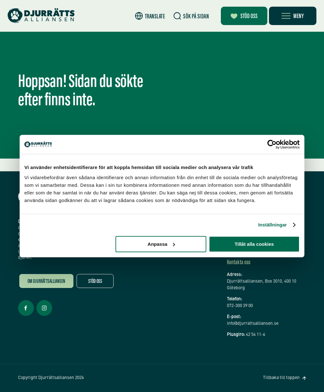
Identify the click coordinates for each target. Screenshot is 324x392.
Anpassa (161, 244)
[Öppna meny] (292, 16)
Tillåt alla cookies (254, 244)
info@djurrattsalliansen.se (252, 323)
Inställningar (272, 224)
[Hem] (41, 15)
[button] (150, 16)
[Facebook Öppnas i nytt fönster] (26, 315)
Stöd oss (95, 281)
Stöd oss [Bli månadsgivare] (244, 16)
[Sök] (191, 16)
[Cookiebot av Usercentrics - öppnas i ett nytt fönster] (272, 144)
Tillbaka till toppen (281, 378)
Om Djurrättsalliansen (46, 281)
